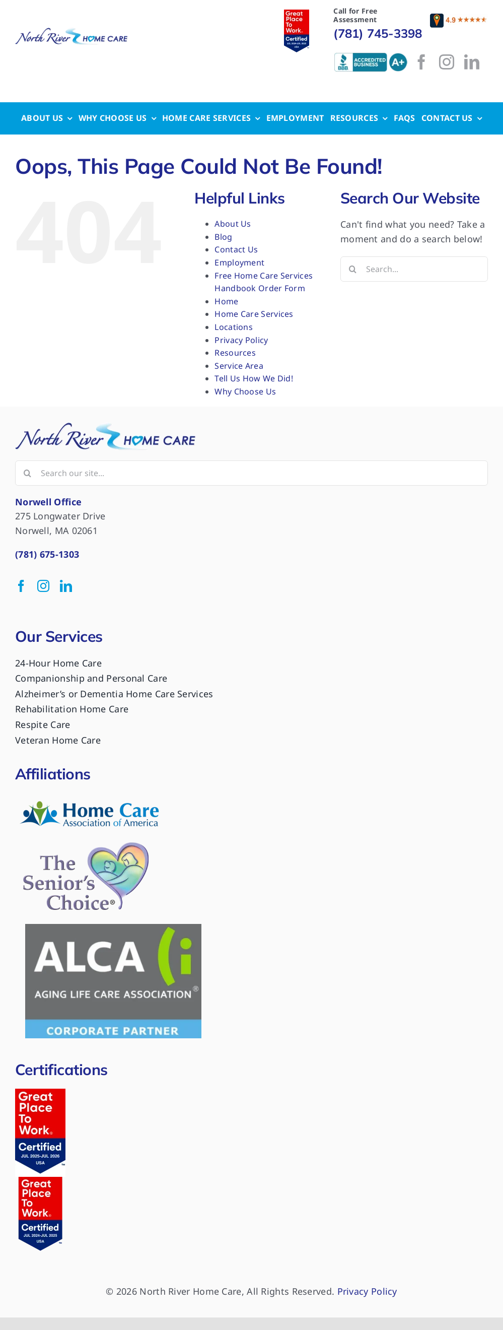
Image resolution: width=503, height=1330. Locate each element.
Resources (235, 352)
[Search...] (414, 269)
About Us (232, 223)
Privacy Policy (241, 340)
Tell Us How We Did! (253, 378)
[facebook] (421, 62)
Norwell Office (48, 502)
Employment (239, 262)
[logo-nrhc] (71, 32)
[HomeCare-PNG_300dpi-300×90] (90, 797)
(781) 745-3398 (377, 33)
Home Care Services (253, 313)
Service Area (238, 365)
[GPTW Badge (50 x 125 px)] (106, 426)
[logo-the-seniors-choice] (85, 843)
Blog (223, 236)
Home (226, 301)
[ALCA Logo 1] (113, 928)
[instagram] (446, 62)
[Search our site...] (251, 473)
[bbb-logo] (370, 56)
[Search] (353, 269)
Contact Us (236, 249)
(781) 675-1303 (47, 554)
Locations (233, 326)
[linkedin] (471, 62)
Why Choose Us (245, 391)
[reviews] (459, 18)
